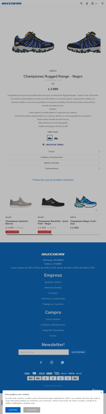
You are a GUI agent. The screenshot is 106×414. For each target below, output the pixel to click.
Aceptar (13, 410)
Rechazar (32, 410)
